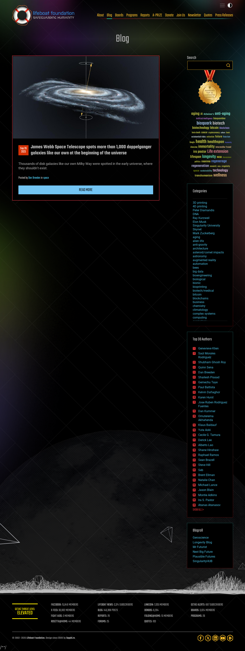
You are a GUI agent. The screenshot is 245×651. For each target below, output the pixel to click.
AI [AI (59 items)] (201, 114)
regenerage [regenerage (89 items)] (219, 161)
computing (200, 317)
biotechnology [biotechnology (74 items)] (200, 128)
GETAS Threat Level (25, 612)
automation (200, 264)
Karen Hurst (206, 397)
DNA (196, 214)
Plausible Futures (204, 556)
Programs (132, 15)
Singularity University (206, 225)
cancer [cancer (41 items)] (204, 132)
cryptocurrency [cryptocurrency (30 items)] (214, 133)
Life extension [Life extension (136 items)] (217, 151)
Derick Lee (205, 440)
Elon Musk (199, 222)
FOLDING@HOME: (152, 616)
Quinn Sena (205, 367)
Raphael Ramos (208, 455)
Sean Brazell (206, 460)
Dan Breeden (34, 178)
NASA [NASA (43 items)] (219, 157)
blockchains (200, 298)
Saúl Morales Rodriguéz (206, 355)
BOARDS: (195, 610)
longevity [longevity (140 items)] (209, 156)
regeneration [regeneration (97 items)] (200, 166)
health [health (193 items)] (201, 141)
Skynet (197, 229)
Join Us (181, 15)
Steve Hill (204, 465)
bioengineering (202, 275)
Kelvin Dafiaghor (209, 392)
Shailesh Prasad (208, 377)
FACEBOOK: (56, 604)
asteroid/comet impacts (208, 252)
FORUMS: (102, 621)
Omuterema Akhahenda (206, 418)
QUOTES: (148, 621)
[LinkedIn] (215, 638)
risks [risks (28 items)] (219, 166)
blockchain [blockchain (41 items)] (224, 128)
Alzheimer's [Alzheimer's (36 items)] (209, 114)
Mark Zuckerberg (204, 233)
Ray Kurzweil (201, 218)
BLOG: (100, 610)
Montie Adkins (207, 495)
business (198, 302)
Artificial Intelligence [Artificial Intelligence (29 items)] (204, 119)
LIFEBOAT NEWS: (105, 604)
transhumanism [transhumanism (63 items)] (203, 175)
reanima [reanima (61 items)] (205, 161)
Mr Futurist (200, 547)
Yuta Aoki (204, 430)
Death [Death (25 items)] (228, 133)
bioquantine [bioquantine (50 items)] (219, 118)
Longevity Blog (202, 542)
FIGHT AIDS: (57, 616)
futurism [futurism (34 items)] (226, 137)
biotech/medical (203, 290)
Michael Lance (207, 485)
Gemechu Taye (208, 382)
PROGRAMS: (196, 616)
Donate (169, 15)
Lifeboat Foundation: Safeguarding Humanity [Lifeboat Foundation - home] (43, 15)
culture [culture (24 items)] (223, 133)
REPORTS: (102, 616)
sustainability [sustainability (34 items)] (206, 171)
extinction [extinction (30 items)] (210, 137)
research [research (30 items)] (213, 166)
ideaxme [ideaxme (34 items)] (193, 147)
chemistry (199, 306)
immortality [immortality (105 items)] (206, 146)
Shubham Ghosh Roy (212, 362)
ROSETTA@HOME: (59, 621)
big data (198, 271)
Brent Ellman (206, 475)
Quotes (208, 15)
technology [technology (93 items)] (220, 171)
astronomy (200, 256)
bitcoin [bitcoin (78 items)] (214, 128)
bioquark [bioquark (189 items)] (204, 123)
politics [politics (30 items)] (197, 162)
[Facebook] (201, 638)
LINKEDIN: (149, 604)
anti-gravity (200, 244)
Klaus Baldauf (207, 425)
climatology (200, 310)
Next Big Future (203, 551)
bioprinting (200, 287)
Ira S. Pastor (206, 500)
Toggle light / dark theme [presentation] (230, 5)
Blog (109, 15)
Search (228, 65)
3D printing (200, 202)
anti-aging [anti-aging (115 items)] (222, 114)
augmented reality (204, 260)
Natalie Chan (206, 480)
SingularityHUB (202, 561)
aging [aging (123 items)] (195, 114)
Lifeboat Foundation (36, 638)
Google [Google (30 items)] (192, 142)
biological (199, 279)
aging (196, 237)
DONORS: (148, 610)
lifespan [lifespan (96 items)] (195, 157)
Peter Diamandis (203, 210)
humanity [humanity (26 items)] (228, 142)
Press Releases (224, 15)
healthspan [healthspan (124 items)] (215, 142)
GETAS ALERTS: (198, 604)
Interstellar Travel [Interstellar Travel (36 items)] (223, 147)
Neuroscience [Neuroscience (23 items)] (227, 158)
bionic (197, 283)
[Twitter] (208, 638)
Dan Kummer (206, 411)
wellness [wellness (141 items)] (220, 175)
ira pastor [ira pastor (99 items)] (199, 152)
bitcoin (197, 294)
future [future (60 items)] (218, 136)
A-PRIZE (157, 15)
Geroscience (201, 537)
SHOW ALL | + (198, 509)
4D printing (200, 206)
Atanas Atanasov (209, 505)
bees (196, 267)
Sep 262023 (23, 150)
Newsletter (194, 15)
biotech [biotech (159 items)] (219, 123)
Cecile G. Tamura (209, 435)
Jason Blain (206, 490)
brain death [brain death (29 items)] (196, 133)
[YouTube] (223, 638)
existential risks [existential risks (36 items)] (198, 137)
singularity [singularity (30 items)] (226, 166)
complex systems (204, 313)
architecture (200, 248)
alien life (198, 241)
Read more (86, 190)
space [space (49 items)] (196, 170)
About (100, 15)
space (46, 178)
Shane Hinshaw (208, 450)
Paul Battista (206, 387)
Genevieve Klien (208, 348)
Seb (200, 470)
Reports (145, 15)
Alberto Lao (205, 445)
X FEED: (54, 610)
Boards (119, 15)
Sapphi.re (70, 638)
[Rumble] (230, 638)
